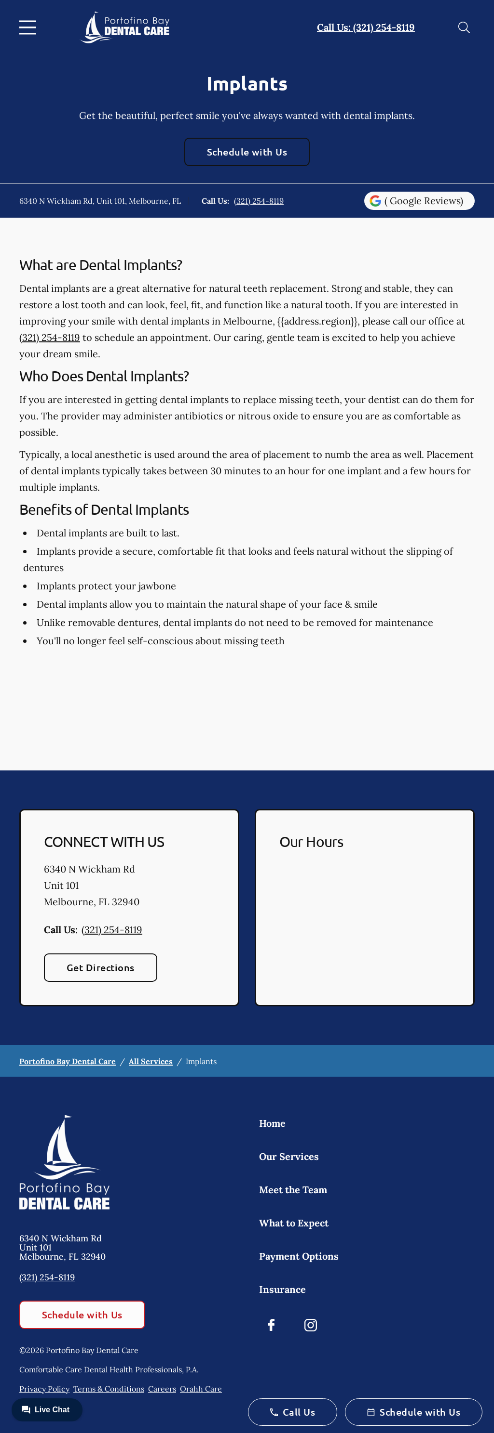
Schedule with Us (247, 151)
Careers (162, 1389)
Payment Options (299, 1256)
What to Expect (294, 1223)
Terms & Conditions (108, 1389)
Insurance (282, 1289)
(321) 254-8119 (259, 201)
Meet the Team (293, 1190)
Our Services (289, 1156)
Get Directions (101, 967)
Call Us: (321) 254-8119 (366, 27)
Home (272, 1123)
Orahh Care (201, 1389)
